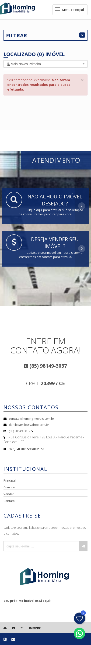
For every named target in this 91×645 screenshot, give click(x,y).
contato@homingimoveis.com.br (31, 418)
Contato (9, 501)
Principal (10, 480)
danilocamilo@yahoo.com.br (29, 425)
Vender (9, 494)
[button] (46, 64)
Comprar (10, 487)
